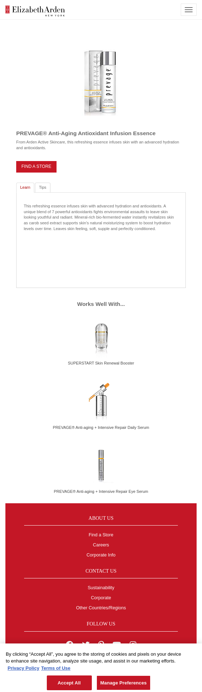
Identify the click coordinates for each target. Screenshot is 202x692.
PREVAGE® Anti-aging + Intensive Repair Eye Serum (101, 491)
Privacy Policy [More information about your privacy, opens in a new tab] (23, 670)
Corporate (101, 597)
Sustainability (100, 587)
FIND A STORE (36, 166)
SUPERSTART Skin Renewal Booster (101, 363)
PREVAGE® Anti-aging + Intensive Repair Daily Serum (101, 427)
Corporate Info (101, 555)
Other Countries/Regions (101, 607)
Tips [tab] (42, 187)
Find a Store (101, 534)
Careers (101, 544)
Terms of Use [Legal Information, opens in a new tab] (55, 670)
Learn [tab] (25, 187)
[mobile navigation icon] (189, 10)
